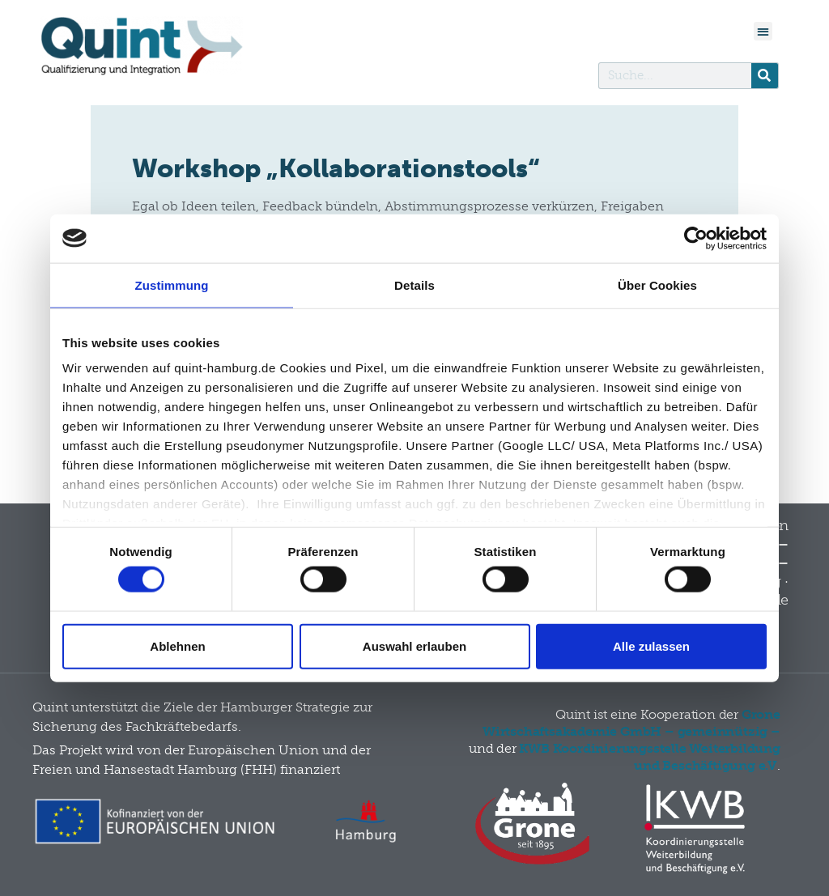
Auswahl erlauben (414, 645)
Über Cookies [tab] (657, 284)
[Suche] (764, 75)
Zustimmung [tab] (172, 284)
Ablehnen (177, 645)
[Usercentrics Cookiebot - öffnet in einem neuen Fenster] (696, 238)
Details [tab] (414, 284)
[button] (763, 31)
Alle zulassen (651, 645)
